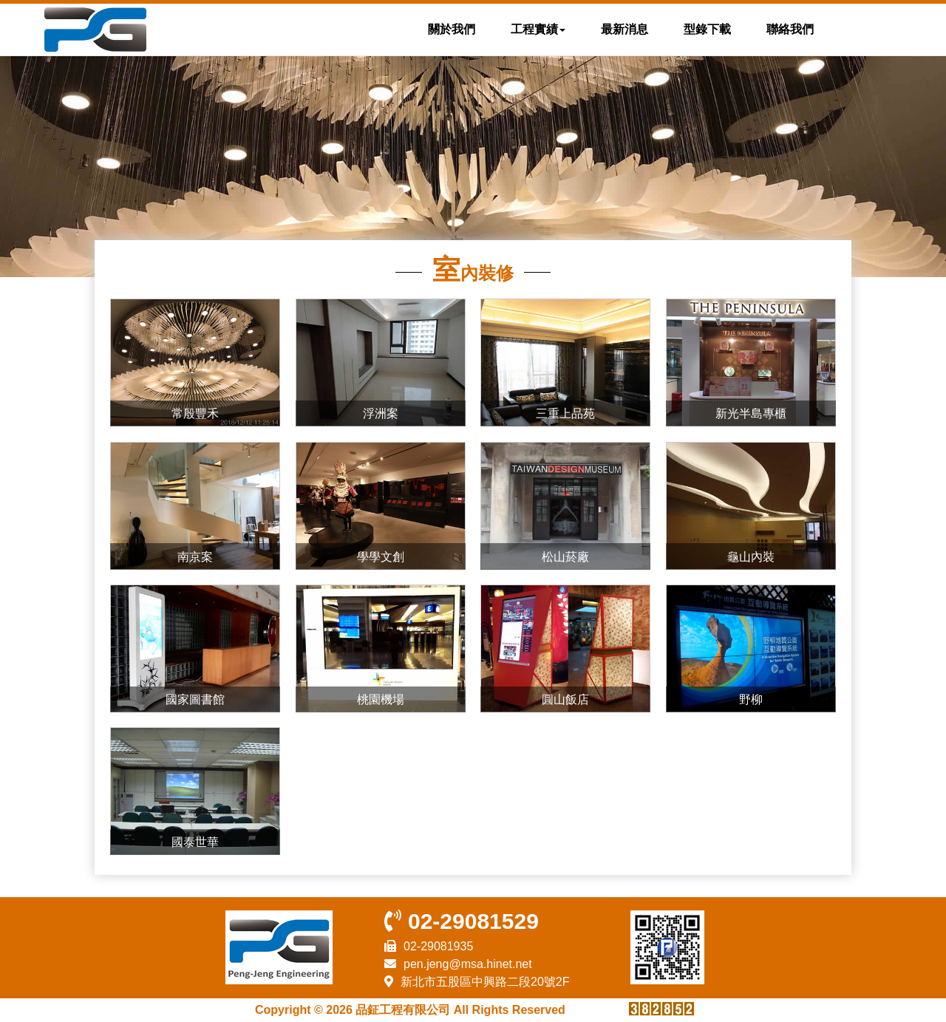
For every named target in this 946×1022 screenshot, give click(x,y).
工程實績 (538, 29)
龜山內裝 (751, 557)
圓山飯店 (565, 699)
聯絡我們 (790, 29)
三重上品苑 (565, 413)
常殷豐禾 (195, 413)
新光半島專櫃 (750, 413)
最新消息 (624, 29)
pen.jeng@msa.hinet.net (468, 964)
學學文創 (380, 557)
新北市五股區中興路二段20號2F (485, 981)
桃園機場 (380, 699)
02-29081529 (473, 921)
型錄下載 (707, 29)
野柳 (751, 699)
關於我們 (451, 29)
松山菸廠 (565, 557)
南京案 (195, 557)
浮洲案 (380, 413)
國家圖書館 (195, 699)
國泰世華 (195, 842)
